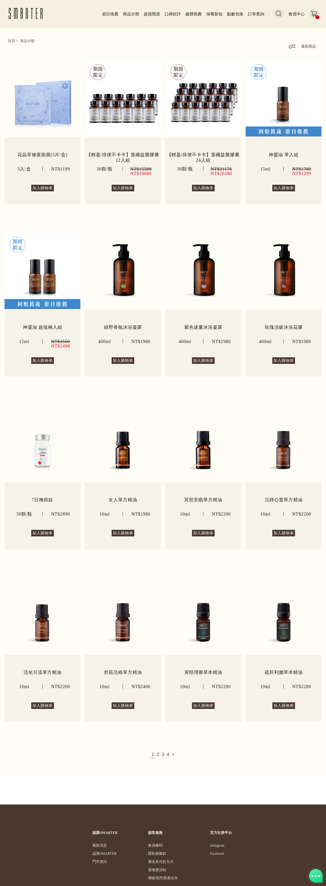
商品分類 (131, 14)
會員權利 (155, 845)
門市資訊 (99, 862)
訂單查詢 (256, 14)
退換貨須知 (157, 870)
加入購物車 (42, 188)
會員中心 (296, 14)
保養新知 (214, 14)
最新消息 (99, 845)
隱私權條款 (157, 853)
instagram (217, 845)
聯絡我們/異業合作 (163, 878)
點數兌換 (235, 14)
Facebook (217, 853)
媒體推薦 (193, 14)
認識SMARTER (104, 853)
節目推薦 (110, 14)
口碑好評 (173, 14)
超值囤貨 (152, 14)
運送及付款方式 (160, 862)
